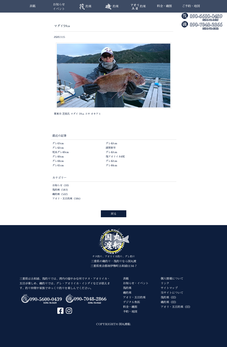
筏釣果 (127, 288)
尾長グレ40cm (60, 152)
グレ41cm (58, 165)
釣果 (85, 6)
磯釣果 (127, 292)
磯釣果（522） (60, 194)
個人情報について (172, 278)
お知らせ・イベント (135, 283)
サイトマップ (169, 288)
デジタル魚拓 (131, 302)
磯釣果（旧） (169, 302)
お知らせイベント (59, 6)
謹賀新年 (111, 148)
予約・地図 (130, 311)
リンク (165, 283)
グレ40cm (58, 156)
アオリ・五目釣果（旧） (176, 306)
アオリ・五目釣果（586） (67, 198)
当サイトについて (172, 292)
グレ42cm (58, 148)
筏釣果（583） (60, 190)
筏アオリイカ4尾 (115, 156)
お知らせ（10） (61, 185)
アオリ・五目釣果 (134, 297)
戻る (113, 213)
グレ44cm (58, 161)
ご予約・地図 (191, 6)
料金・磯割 (164, 6)
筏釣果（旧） (169, 297)
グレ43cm (58, 143)
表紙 (33, 6)
